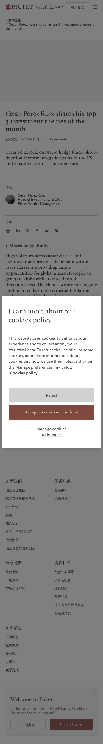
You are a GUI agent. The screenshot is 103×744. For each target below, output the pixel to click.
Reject (51, 395)
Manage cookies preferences (51, 431)
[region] (51, 372)
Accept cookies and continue (51, 412)
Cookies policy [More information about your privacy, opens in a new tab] (24, 373)
